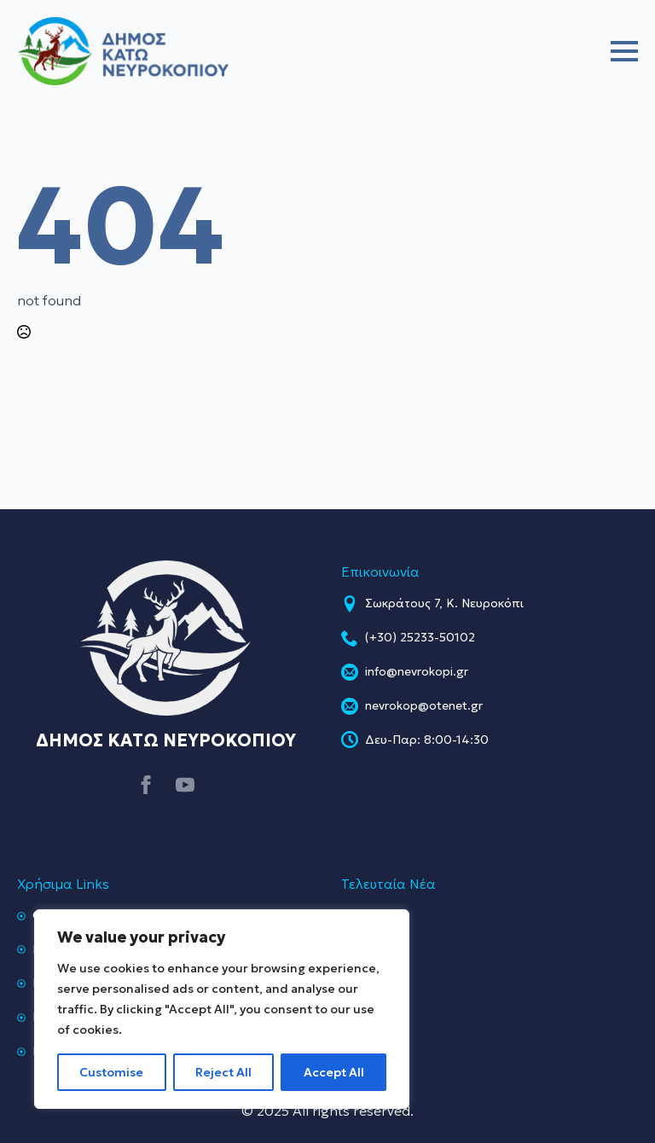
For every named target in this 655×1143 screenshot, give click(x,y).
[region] (221, 1009)
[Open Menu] (624, 51)
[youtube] (185, 785)
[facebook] (146, 785)
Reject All (223, 1072)
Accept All (334, 1072)
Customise (111, 1072)
